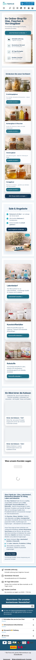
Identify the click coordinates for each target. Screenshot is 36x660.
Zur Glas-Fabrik (10, 526)
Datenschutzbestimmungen (18, 583)
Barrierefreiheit (26, 637)
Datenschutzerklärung (12, 637)
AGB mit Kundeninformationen (17, 634)
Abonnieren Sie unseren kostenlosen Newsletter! (18, 573)
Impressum (6, 632)
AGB (16, 585)
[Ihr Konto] (29, 8)
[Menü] (4, 8)
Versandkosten (18, 627)
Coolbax (13, 657)
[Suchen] (10, 8)
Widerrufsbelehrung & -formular (22, 632)
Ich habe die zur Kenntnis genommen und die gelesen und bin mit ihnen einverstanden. (18, 584)
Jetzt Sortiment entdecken (18, 33)
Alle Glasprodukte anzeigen (18, 196)
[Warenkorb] (32, 8)
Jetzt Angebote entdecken (17, 229)
